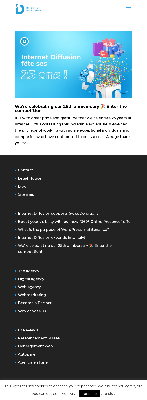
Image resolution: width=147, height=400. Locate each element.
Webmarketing (32, 295)
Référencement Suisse (39, 338)
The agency (28, 271)
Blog (22, 186)
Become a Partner (35, 303)
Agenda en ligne (33, 362)
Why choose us (32, 311)
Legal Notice (29, 178)
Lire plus (107, 393)
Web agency (29, 287)
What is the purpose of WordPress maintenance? (63, 229)
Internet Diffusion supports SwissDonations (58, 213)
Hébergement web (35, 346)
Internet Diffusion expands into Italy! (51, 237)
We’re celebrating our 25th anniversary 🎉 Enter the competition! (71, 108)
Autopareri (28, 354)
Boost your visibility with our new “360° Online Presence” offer (75, 221)
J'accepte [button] (89, 393)
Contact (25, 170)
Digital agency (31, 279)
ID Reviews (28, 330)
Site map (26, 194)
